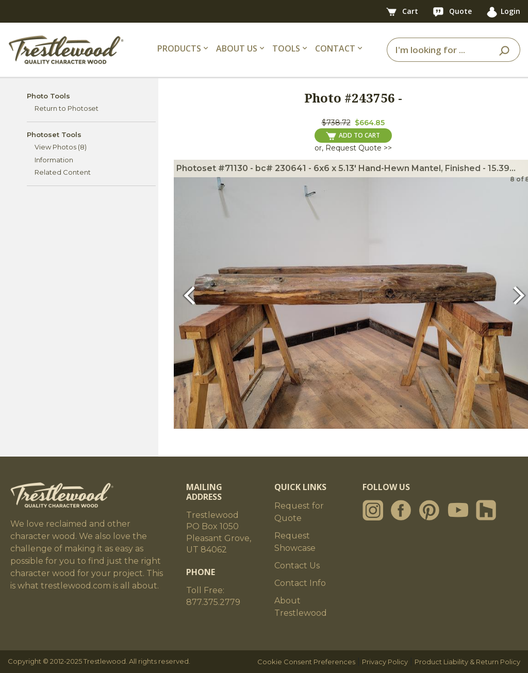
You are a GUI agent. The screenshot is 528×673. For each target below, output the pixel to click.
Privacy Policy (385, 662)
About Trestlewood (300, 607)
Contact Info (300, 583)
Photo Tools (48, 96)
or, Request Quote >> (353, 148)
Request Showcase (295, 542)
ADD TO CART (353, 135)
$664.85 (370, 122)
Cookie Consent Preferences (306, 662)
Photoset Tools (54, 134)
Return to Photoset (66, 108)
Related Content (63, 172)
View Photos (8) (61, 147)
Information (54, 160)
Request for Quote (299, 512)
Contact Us (297, 565)
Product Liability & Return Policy (467, 662)
